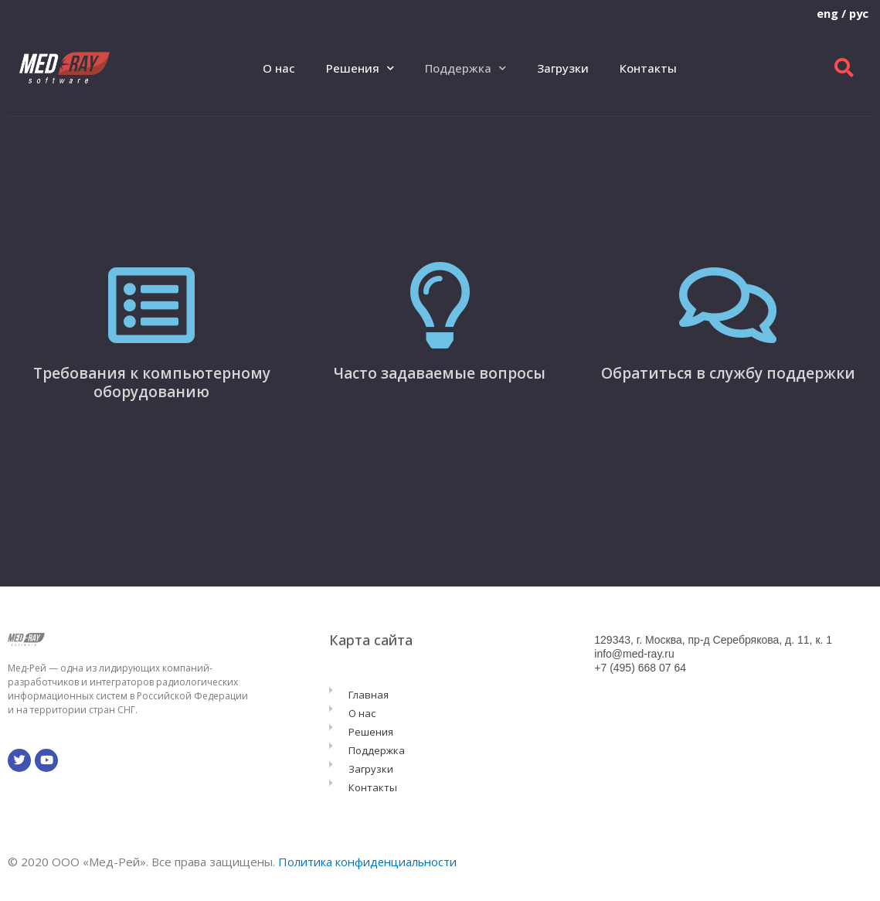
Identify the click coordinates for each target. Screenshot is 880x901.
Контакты (648, 68)
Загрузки (563, 68)
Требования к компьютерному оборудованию (151, 383)
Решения (360, 68)
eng (826, 13)
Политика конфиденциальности (368, 861)
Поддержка (465, 68)
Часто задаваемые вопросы (439, 373)
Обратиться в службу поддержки (728, 373)
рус (858, 13)
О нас (279, 68)
